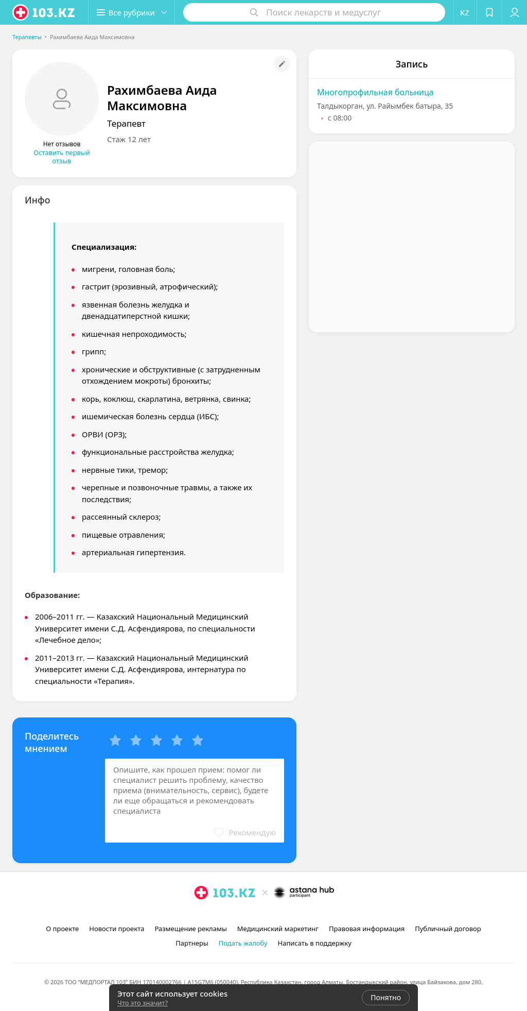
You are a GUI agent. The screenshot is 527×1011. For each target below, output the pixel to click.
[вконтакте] (279, 915)
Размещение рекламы (190, 928)
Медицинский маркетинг (278, 928)
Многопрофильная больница (375, 92)
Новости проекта (116, 928)
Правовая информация (367, 928)
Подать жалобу (243, 943)
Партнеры (191, 943)
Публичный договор (448, 928)
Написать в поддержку (315, 943)
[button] (133, 12)
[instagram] (250, 915)
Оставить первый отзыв (61, 156)
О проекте (62, 928)
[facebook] (264, 915)
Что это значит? (142, 1002)
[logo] (44, 12)
